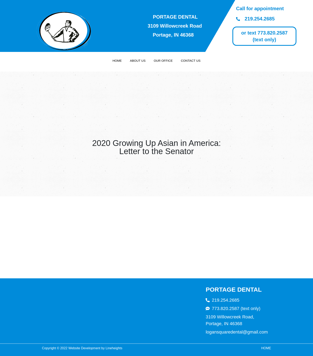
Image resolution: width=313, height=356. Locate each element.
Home (117, 60)
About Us (137, 60)
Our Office (163, 60)
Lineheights (114, 348)
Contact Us (190, 60)
